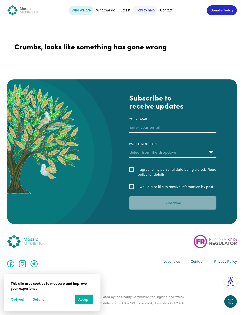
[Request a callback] (230, 301)
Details (38, 299)
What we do (105, 10)
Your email (172, 125)
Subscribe (173, 202)
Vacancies (171, 261)
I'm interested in (172, 150)
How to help (145, 10)
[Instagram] (22, 263)
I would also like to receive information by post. (176, 186)
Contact (166, 10)
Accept (84, 299)
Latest (125, 10)
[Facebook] (10, 263)
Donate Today (221, 10)
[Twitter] (34, 263)
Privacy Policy (225, 261)
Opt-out (17, 299)
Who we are (81, 10)
